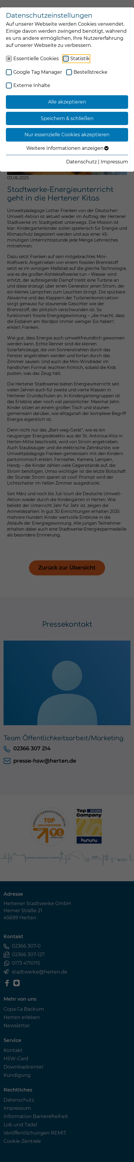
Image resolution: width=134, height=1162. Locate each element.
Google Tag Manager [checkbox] (37, 72)
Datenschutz (81, 162)
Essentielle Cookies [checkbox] (36, 58)
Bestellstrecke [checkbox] (90, 72)
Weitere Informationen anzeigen (67, 148)
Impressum (114, 162)
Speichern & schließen (67, 118)
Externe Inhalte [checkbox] (31, 85)
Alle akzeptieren (67, 102)
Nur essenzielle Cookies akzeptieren (67, 134)
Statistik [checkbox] (80, 58)
